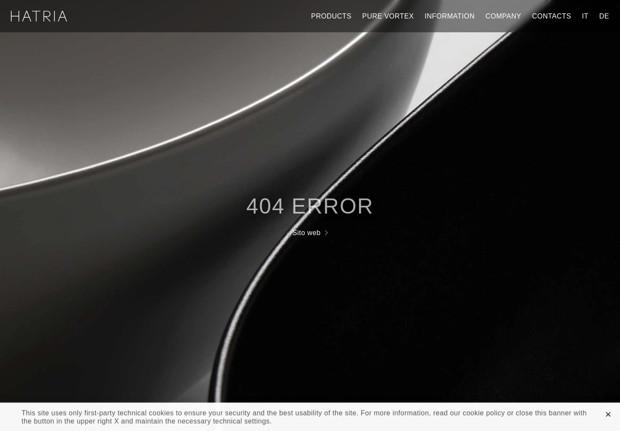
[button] (608, 415)
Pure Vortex (388, 16)
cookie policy (484, 414)
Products (331, 16)
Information (449, 16)
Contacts (551, 16)
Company (503, 16)
